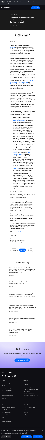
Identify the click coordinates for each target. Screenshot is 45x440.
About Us (25, 404)
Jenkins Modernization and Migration (30, 383)
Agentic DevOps (27, 387)
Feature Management (7, 390)
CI (25, 80)
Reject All (38, 437)
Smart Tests (16, 168)
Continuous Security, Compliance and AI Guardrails (30, 394)
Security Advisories (6, 412)
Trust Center (5, 409)
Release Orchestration (7, 395)
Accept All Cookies (26, 437)
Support (4, 417)
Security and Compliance (8, 388)
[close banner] (43, 2)
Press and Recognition (29, 407)
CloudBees (12, 47)
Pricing (25, 414)
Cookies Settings (6, 437)
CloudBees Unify (6, 383)
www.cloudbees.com (20, 232)
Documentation (5, 414)
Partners (25, 409)
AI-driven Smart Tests (22, 82)
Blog (3, 404)
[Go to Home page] (6, 7)
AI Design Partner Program (8, 407)
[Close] (42, 431)
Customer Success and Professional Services (7, 420)
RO (27, 80)
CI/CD (3, 385)
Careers (25, 412)
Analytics (4, 398)
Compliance (13, 83)
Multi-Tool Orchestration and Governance (30, 390)
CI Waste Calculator (7, 424)
